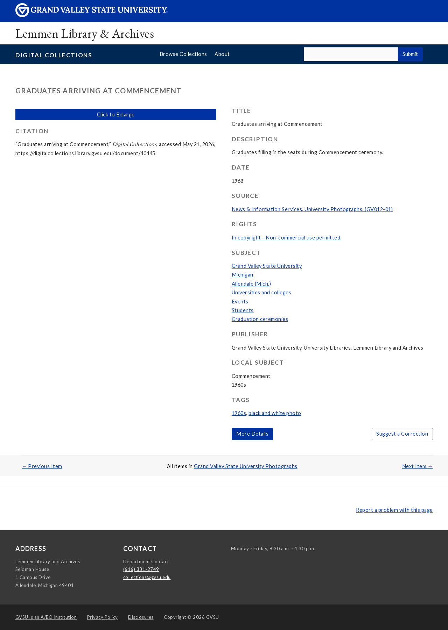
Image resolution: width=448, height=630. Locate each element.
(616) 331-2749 (141, 569)
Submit (410, 54)
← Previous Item (42, 466)
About (222, 54)
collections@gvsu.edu (147, 577)
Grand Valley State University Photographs (246, 466)
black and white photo (274, 413)
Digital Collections (53, 55)
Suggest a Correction (402, 434)
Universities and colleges (262, 292)
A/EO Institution (46, 617)
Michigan (242, 275)
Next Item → (417, 466)
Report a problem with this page (394, 510)
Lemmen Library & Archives (84, 33)
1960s (239, 413)
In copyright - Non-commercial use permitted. (287, 238)
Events (240, 302)
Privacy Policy (102, 617)
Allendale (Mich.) (251, 284)
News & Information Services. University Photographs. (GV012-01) (312, 209)
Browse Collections (183, 54)
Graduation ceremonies (260, 319)
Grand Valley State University (267, 266)
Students (243, 310)
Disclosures (141, 617)
